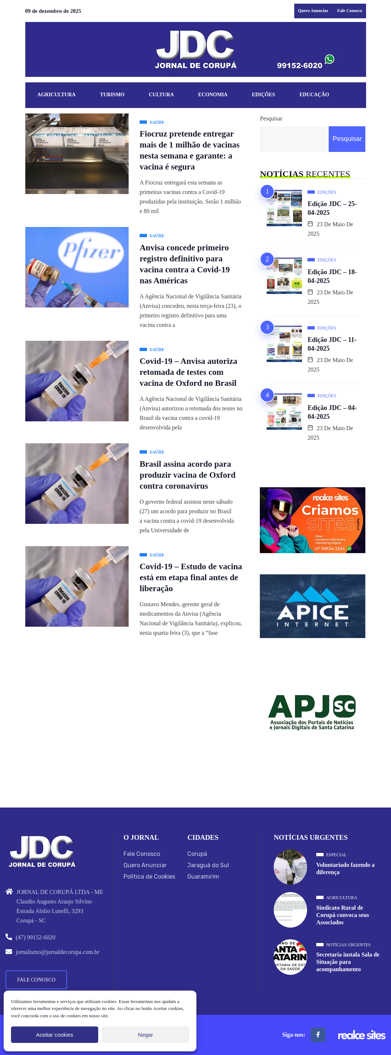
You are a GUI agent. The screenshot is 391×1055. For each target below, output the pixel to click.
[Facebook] (318, 1035)
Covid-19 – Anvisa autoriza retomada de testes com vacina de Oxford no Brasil (188, 372)
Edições (263, 94)
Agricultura (56, 94)
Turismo (112, 94)
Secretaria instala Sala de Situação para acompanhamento (348, 961)
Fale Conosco (349, 10)
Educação (314, 94)
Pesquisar (271, 118)
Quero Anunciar (313, 10)
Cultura (161, 94)
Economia (213, 94)
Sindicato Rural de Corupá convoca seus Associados (342, 915)
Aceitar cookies (54, 1035)
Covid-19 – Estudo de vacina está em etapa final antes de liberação (191, 577)
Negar (145, 1035)
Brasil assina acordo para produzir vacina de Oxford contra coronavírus (188, 475)
